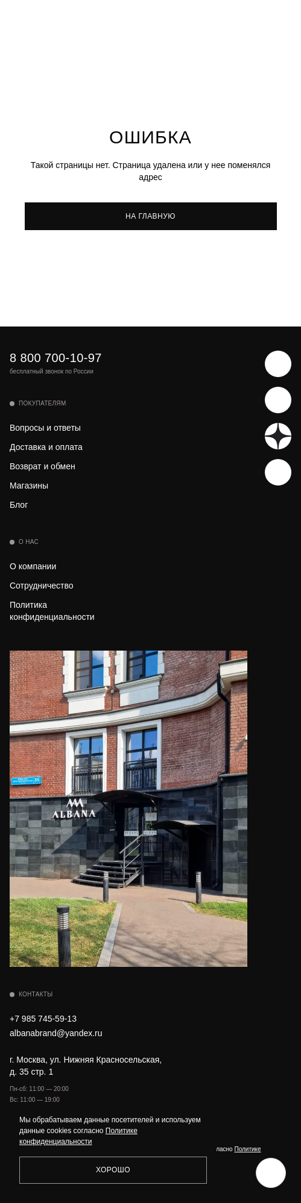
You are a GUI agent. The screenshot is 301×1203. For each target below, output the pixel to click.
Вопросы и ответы (45, 428)
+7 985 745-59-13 (43, 1018)
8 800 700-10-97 (56, 357)
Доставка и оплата (46, 447)
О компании (33, 566)
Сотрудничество (41, 585)
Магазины (29, 485)
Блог (19, 505)
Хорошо (113, 1170)
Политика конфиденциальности (52, 611)
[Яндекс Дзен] (278, 436)
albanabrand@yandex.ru (56, 1033)
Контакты (35, 994)
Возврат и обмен (42, 466)
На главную (150, 216)
